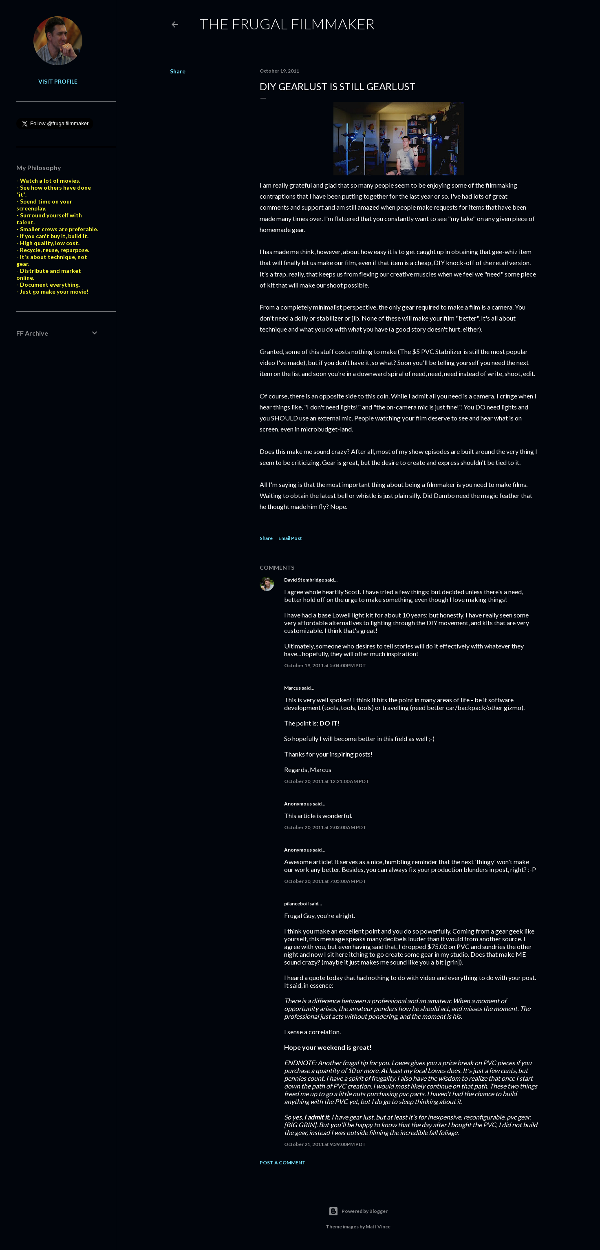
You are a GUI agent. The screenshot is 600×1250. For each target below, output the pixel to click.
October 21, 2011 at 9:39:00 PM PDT (325, 1144)
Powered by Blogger (358, 1211)
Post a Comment (283, 1162)
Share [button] (177, 71)
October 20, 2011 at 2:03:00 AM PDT (325, 827)
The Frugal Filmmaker (287, 24)
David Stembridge (304, 580)
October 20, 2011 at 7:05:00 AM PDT (325, 881)
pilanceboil (296, 903)
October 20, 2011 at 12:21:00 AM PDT (326, 781)
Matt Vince (378, 1226)
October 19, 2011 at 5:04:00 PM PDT (325, 665)
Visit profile (57, 81)
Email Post (290, 538)
